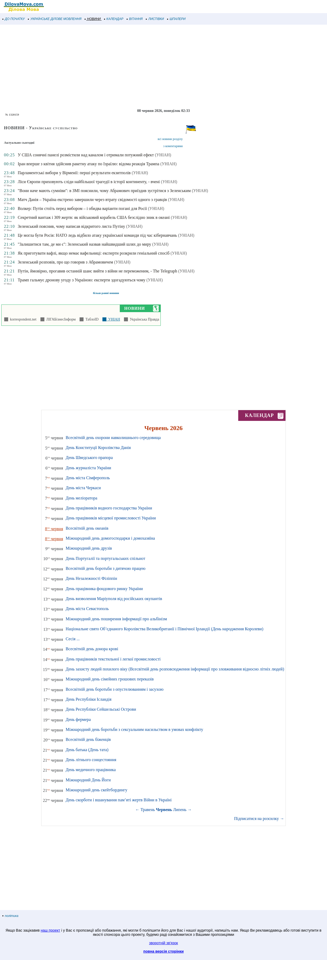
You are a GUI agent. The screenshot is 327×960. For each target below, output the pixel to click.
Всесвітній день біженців (88, 739)
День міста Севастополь (87, 608)
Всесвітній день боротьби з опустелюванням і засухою (114, 689)
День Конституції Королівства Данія (98, 447)
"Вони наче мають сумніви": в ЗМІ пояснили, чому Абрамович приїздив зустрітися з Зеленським (104, 190)
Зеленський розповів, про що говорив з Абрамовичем (65, 262)
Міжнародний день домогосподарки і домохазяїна (110, 538)
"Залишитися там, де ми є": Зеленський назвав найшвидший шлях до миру (84, 244)
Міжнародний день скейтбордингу (96, 790)
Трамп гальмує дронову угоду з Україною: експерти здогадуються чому (81, 280)
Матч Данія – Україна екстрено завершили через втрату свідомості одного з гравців (92, 199)
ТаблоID (91, 319)
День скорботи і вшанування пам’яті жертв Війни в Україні (119, 800)
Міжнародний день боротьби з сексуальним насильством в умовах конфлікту (134, 729)
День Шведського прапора (89, 457)
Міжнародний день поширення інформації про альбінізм (116, 619)
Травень (148, 809)
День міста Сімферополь (88, 478)
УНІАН (113, 319)
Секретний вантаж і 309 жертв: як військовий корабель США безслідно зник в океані (94, 217)
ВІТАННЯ (134, 19)
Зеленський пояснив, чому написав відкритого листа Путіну (71, 226)
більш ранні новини (106, 293)
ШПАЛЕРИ (176, 19)
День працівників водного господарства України (109, 508)
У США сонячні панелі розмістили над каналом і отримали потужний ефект (86, 155)
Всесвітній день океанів (87, 528)
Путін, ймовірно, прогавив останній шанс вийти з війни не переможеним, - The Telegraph (97, 271)
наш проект (50, 930)
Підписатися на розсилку (259, 818)
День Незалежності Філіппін (91, 578)
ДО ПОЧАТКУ (13, 19)
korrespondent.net (22, 319)
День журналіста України (88, 468)
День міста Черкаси (83, 488)
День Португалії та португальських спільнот (105, 558)
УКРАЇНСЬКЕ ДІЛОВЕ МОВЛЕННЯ (54, 19)
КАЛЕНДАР (113, 19)
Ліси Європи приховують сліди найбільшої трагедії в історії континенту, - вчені (89, 181)
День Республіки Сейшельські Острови (101, 709)
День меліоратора (81, 498)
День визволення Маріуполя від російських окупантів (114, 598)
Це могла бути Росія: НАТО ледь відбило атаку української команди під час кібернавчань (97, 235)
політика (10, 916)
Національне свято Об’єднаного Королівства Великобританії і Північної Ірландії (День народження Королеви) (164, 629)
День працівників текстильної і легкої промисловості (113, 659)
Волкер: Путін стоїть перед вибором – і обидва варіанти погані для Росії (82, 208)
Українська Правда (143, 319)
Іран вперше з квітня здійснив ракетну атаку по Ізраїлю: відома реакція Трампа (88, 164)
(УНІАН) (163, 155)
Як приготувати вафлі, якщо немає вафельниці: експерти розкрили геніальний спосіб (93, 253)
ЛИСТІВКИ (155, 19)
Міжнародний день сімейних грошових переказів (110, 679)
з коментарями (173, 146)
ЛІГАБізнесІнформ (60, 319)
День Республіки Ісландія (88, 699)
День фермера (78, 719)
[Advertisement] (157, 67)
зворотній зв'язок (163, 943)
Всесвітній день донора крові (92, 649)
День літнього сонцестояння (91, 759)
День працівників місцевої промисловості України (111, 518)
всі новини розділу (170, 139)
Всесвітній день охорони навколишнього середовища (113, 437)
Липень (179, 809)
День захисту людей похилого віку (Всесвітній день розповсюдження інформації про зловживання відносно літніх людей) (175, 669)
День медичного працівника (91, 769)
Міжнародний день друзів (89, 548)
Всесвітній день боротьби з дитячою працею (106, 568)
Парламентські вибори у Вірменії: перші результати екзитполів (74, 173)
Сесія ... (73, 639)
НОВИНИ (93, 19)
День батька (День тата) (87, 749)
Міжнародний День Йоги (88, 780)
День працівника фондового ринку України (104, 588)
